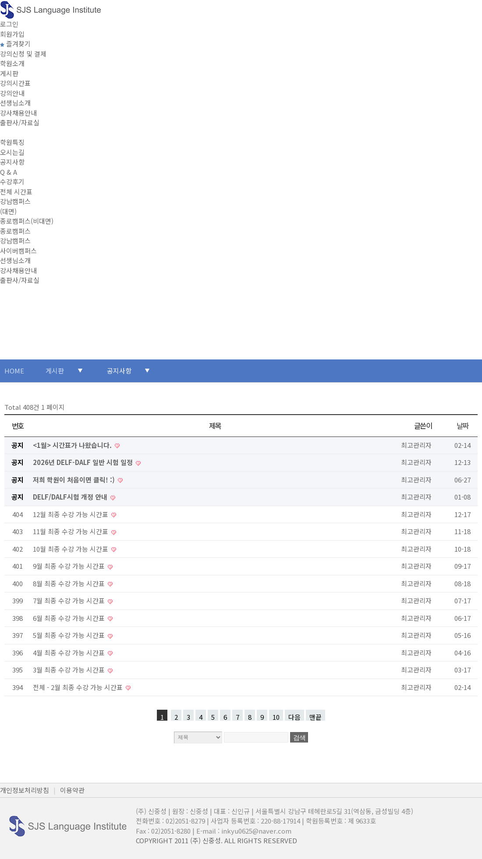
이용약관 (72, 790)
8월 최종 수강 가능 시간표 (69, 583)
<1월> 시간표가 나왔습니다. (73, 445)
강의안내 (12, 93)
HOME (14, 370)
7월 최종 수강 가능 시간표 (69, 600)
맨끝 (315, 716)
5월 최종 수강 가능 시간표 (69, 635)
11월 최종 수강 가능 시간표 (71, 531)
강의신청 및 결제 (23, 53)
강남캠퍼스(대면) (15, 206)
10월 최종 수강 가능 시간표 (71, 548)
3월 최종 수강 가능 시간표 (69, 669)
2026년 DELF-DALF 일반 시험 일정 (84, 462)
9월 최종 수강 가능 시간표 (69, 565)
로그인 (9, 23)
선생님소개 (15, 102)
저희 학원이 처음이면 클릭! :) (75, 479)
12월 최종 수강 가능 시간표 (71, 514)
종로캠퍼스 (15, 231)
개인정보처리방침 (24, 790)
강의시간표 (15, 83)
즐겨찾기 (15, 43)
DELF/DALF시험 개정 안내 (71, 496)
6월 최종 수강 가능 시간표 (69, 618)
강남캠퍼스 (15, 240)
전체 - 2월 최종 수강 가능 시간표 (78, 687)
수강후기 (12, 181)
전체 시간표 (16, 191)
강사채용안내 (18, 112)
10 (276, 716)
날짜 (462, 425)
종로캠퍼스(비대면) (26, 220)
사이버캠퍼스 (18, 250)
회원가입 (12, 34)
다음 (294, 716)
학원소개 (12, 63)
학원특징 (12, 142)
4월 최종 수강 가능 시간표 (69, 652)
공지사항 (12, 161)
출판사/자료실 (19, 122)
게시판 (9, 73)
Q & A (8, 171)
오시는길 (12, 152)
